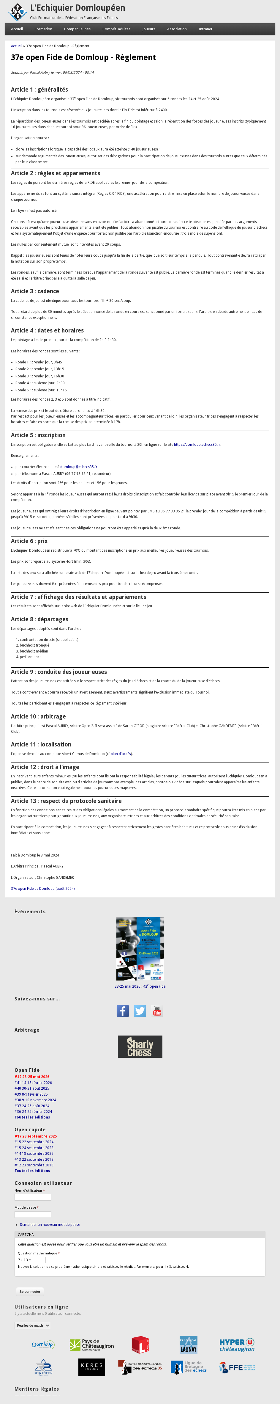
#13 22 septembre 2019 (34, 1159)
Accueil (17, 29)
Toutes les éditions (32, 1117)
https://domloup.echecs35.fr (197, 445)
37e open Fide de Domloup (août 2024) (43, 889)
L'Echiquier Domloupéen (77, 8)
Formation (43, 29)
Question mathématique (39, 1253)
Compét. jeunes (77, 29)
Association (177, 29)
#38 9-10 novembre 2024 (35, 1100)
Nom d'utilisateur (30, 1191)
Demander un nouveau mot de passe (50, 1225)
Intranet (205, 29)
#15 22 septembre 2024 (34, 1142)
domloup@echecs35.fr (78, 467)
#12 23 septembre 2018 (34, 1165)
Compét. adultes (116, 29)
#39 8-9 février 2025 (31, 1094)
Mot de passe (27, 1208)
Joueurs (148, 29)
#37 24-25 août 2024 (32, 1106)
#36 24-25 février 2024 (33, 1112)
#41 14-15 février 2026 (33, 1083)
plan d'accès (121, 754)
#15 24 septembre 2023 (34, 1148)
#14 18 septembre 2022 (34, 1154)
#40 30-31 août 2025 (32, 1088)
